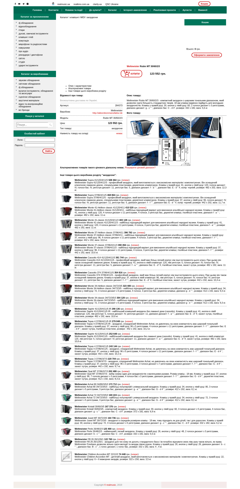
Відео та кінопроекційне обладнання (31, 105)
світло (22, 58)
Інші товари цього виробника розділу (87, 91)
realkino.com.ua (81, 4)
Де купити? (95, 10)
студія (22, 62)
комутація (24, 40)
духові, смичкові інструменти (33, 33)
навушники (24, 47)
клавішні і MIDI (26, 37)
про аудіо (23, 51)
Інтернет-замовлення (135, 10)
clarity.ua (97, 4)
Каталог (112, 10)
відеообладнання (27, 26)
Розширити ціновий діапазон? (140, 167)
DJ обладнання (26, 87)
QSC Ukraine (111, 4)
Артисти (187, 10)
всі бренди (24, 110)
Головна (37, 10)
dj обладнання (26, 23)
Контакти (53, 10)
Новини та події (73, 10)
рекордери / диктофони (31, 55)
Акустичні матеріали (29, 100)
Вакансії (202, 10)
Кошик (204, 4)
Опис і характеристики (80, 86)
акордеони (92, 17)
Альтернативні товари (79, 88)
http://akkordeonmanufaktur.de (108, 113)
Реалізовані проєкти (164, 10)
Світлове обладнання (29, 84)
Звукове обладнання (29, 80)
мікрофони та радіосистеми (33, 44)
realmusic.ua (63, 4)
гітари (22, 30)
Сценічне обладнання (30, 97)
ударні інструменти (28, 65)
